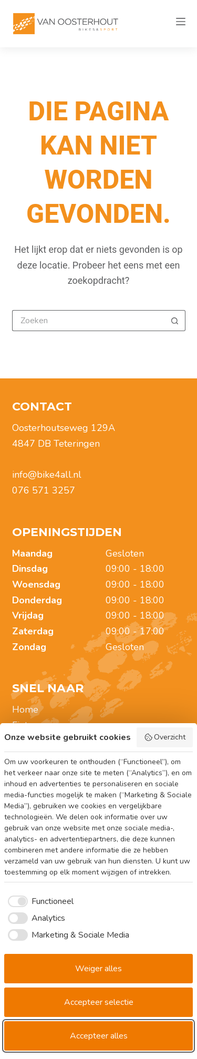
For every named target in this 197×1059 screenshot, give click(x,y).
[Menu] (180, 24)
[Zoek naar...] (88, 320)
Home (25, 709)
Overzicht (165, 737)
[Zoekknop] (174, 320)
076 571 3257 (43, 490)
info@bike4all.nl (46, 474)
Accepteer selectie (98, 1002)
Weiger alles (98, 968)
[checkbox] (39, 901)
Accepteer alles (99, 1036)
